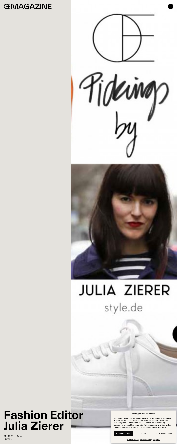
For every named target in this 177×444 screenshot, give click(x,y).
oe (21, 436)
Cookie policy (133, 439)
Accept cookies (123, 434)
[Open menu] (170, 6)
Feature (8, 438)
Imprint (156, 439)
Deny (143, 434)
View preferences (164, 434)
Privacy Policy (146, 439)
